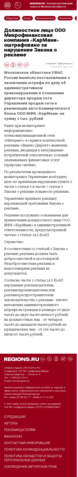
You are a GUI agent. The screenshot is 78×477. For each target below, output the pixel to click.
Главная (51, 63)
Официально (65, 63)
